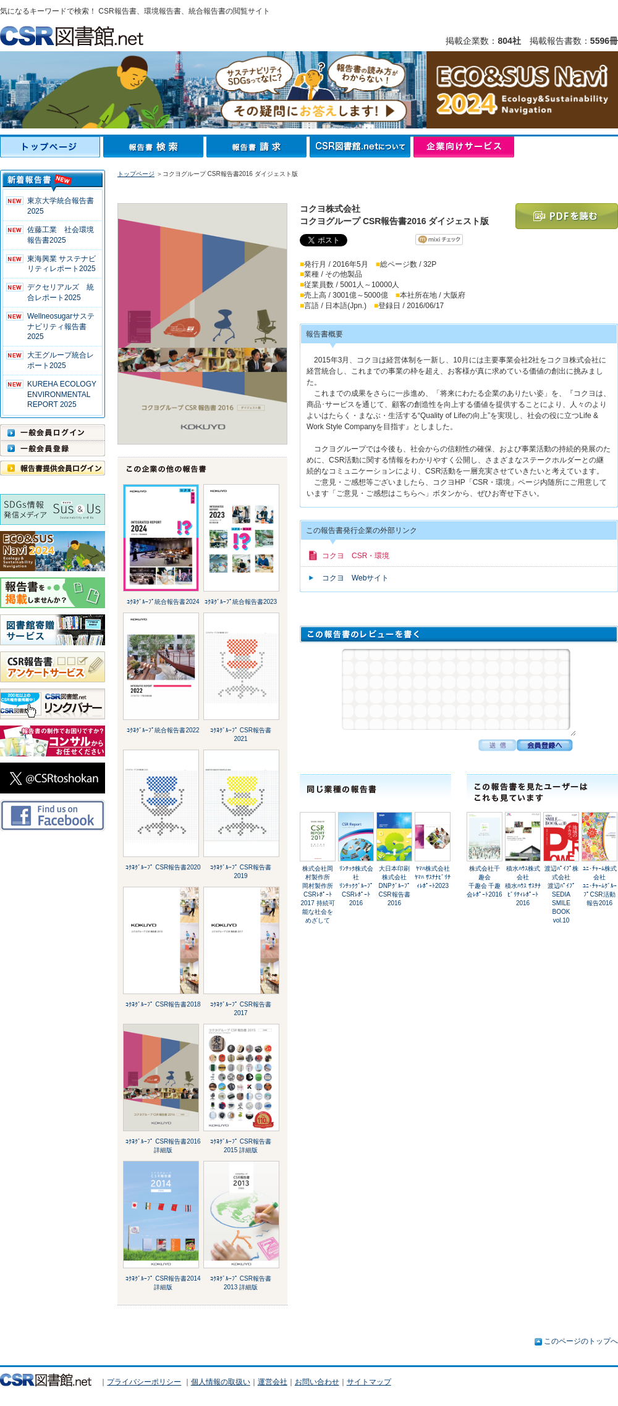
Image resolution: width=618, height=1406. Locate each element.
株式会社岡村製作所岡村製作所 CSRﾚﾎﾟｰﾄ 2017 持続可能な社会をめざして (317, 894)
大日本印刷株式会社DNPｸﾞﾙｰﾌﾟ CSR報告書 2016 (397, 885)
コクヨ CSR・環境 (355, 555)
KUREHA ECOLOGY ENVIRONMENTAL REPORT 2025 (61, 394)
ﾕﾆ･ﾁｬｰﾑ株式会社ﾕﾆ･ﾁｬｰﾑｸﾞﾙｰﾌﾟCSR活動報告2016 (600, 885)
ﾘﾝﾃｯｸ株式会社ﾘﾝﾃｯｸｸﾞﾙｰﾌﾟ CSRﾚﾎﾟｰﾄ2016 (356, 885)
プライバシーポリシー (144, 1382)
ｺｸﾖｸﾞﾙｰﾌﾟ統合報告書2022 (163, 730)
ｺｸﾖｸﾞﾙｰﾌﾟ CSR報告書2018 (162, 1004)
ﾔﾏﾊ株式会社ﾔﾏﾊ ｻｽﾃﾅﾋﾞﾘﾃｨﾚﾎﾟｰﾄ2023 (433, 877)
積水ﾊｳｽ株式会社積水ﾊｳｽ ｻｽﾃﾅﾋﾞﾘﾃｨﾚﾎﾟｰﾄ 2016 (523, 885)
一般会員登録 (52, 448)
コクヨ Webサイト (355, 578)
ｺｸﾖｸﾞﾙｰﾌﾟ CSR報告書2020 (162, 867)
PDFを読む (566, 216)
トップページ (51, 146)
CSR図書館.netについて (361, 146)
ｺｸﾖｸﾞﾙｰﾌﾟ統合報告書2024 (163, 601)
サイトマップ (369, 1382)
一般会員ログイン (52, 432)
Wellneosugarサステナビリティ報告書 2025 (61, 326)
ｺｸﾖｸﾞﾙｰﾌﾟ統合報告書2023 (241, 601)
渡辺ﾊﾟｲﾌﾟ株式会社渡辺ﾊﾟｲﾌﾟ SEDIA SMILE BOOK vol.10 (561, 894)
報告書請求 (258, 146)
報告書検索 (154, 146)
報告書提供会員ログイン (52, 468)
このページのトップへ (581, 1341)
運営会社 (272, 1382)
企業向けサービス (463, 146)
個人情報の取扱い (220, 1382)
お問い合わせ (317, 1382)
